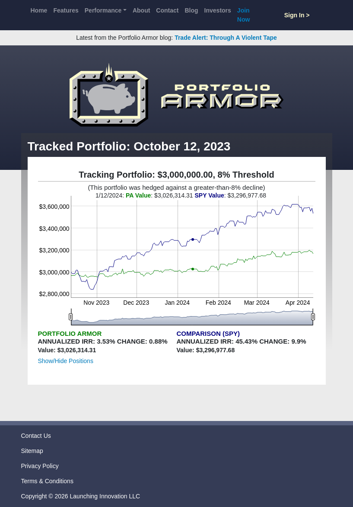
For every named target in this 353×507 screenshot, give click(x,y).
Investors (217, 10)
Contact (167, 10)
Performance (103, 10)
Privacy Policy (40, 465)
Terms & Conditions (47, 481)
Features (65, 10)
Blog (191, 10)
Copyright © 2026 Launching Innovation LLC (80, 496)
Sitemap (32, 450)
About (141, 10)
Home (39, 10)
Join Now (243, 15)
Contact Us (36, 435)
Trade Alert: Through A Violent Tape (226, 37)
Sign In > (297, 15)
